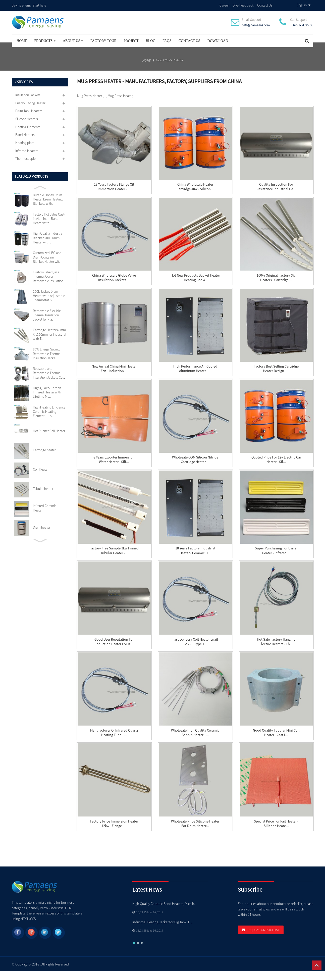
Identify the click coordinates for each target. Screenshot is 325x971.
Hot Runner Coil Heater (49, 430)
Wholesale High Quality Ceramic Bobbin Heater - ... (195, 731)
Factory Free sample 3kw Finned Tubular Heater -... (114, 549)
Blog (150, 40)
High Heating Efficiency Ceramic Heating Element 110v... (49, 411)
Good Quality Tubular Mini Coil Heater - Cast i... (276, 731)
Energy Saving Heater (30, 102)
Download (217, 40)
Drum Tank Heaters (28, 110)
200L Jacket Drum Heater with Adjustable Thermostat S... (49, 295)
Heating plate (24, 142)
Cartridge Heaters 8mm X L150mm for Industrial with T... (49, 333)
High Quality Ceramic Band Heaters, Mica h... (164, 903)
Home (22, 40)
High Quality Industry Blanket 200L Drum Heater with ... (47, 237)
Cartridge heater (44, 449)
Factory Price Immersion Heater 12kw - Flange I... (114, 822)
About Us (73, 40)
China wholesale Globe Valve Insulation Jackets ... (114, 276)
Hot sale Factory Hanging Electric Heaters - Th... (276, 640)
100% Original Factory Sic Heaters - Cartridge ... (276, 276)
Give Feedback (243, 5)
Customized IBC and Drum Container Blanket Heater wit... (47, 256)
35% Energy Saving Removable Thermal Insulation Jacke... (47, 353)
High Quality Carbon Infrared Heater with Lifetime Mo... (47, 391)
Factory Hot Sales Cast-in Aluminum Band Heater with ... (49, 218)
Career (224, 5)
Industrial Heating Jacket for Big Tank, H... (162, 921)
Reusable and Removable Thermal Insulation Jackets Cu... (49, 372)
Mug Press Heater (169, 59)
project (131, 40)
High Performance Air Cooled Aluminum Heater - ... (195, 367)
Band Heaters (25, 134)
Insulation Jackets (27, 94)
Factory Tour (103, 40)
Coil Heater (40, 469)
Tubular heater (43, 488)
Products (45, 40)
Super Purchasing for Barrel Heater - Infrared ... (276, 549)
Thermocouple (25, 158)
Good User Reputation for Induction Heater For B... (114, 640)
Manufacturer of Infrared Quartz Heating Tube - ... (114, 731)
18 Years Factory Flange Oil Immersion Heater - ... (114, 185)
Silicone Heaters (26, 118)
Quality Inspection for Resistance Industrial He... (276, 185)
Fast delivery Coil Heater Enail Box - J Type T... (195, 640)
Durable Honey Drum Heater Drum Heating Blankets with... (48, 198)
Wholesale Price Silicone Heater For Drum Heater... (195, 822)
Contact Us (265, 5)
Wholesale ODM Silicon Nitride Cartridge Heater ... (195, 458)
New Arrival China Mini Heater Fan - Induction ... (114, 367)
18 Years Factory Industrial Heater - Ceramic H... (195, 549)
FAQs (166, 40)
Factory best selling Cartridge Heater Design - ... (276, 367)
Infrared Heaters (26, 150)
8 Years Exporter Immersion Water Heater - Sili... (114, 458)
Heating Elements (27, 126)
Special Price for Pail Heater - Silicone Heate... (276, 822)
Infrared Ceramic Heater (44, 507)
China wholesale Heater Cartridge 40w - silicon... (195, 185)
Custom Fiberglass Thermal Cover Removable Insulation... (49, 275)
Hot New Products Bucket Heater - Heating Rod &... (195, 276)
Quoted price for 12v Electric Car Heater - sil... (276, 458)
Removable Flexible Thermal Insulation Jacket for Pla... (47, 314)
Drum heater (41, 527)
